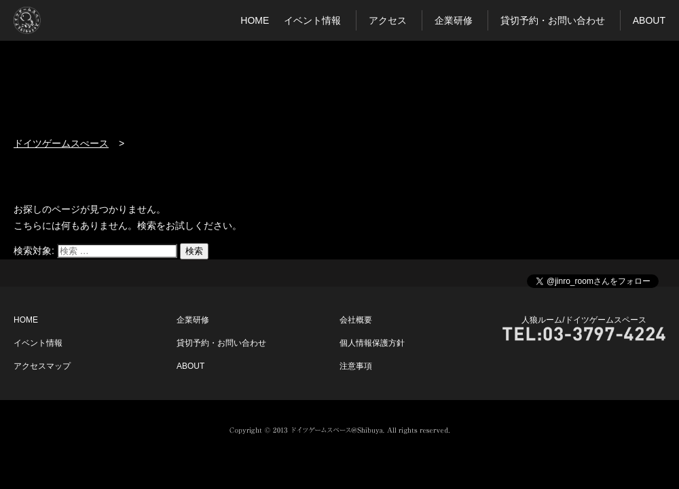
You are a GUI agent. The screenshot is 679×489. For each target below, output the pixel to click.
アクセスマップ (42, 366)
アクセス (388, 20)
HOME (254, 20)
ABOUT (649, 20)
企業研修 (454, 20)
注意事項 (356, 366)
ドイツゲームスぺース (61, 143)
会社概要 (356, 320)
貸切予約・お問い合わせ (552, 20)
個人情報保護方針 (372, 343)
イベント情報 (312, 20)
